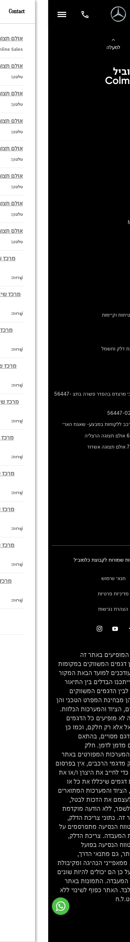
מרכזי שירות (114, 505)
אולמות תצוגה (112, 494)
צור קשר (118, 516)
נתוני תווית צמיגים (108, 360)
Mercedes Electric (105, 233)
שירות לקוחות (112, 281)
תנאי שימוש (65, 578)
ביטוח (121, 141)
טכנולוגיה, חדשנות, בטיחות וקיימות (90, 314)
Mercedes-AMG (108, 211)
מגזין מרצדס (114, 326)
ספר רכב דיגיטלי (110, 163)
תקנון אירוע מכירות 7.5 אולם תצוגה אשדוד (83, 446)
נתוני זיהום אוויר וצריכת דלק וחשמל (90, 348)
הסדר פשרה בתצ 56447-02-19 (93, 413)
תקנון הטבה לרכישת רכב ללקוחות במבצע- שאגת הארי (70, 424)
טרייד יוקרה (115, 152)
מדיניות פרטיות (65, 593)
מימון (121, 129)
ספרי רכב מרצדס (109, 337)
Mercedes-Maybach (103, 222)
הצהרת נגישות (65, 608)
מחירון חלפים (113, 371)
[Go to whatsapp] (12, 906)
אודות (121, 292)
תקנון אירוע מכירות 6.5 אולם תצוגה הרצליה (81, 435)
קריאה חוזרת (113, 382)
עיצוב (121, 303)
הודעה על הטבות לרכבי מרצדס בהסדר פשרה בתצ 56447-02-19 (66, 397)
